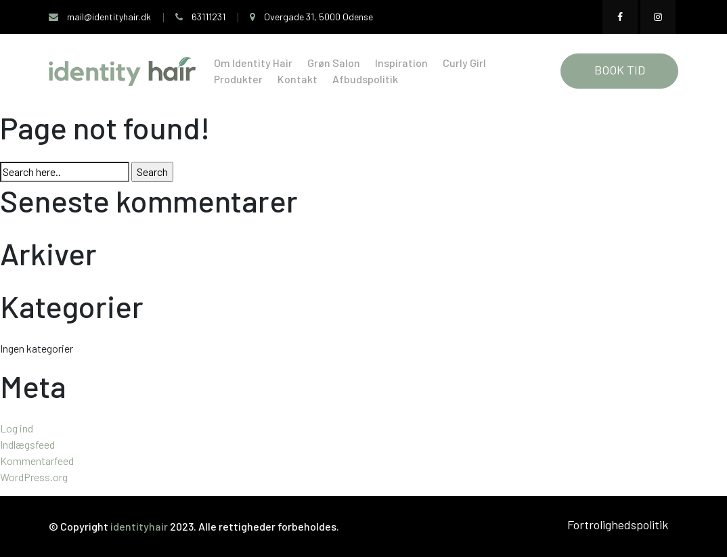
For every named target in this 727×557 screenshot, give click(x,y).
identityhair (140, 526)
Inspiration (401, 62)
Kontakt (297, 78)
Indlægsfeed (27, 444)
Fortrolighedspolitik (617, 524)
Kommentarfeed (37, 460)
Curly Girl (464, 62)
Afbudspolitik (365, 78)
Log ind (16, 428)
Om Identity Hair (253, 62)
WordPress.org (34, 476)
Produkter (238, 78)
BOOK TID (619, 69)
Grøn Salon (333, 62)
